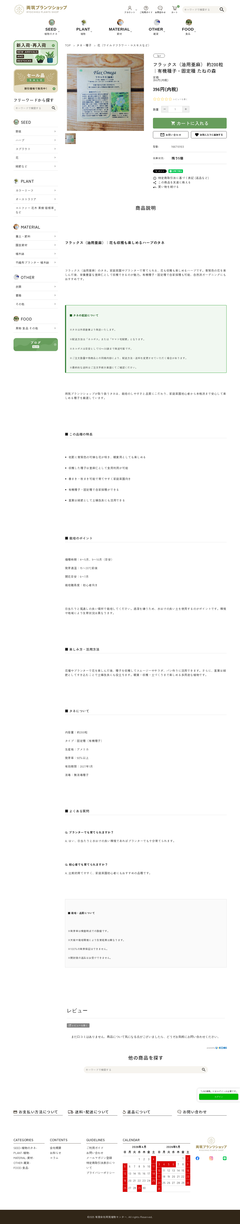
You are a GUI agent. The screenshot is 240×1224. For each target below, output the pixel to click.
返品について (137, 1111)
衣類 (19, 286)
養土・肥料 (23, 236)
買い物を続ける (166, 187)
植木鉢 (20, 254)
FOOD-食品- (21, 1168)
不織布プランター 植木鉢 (32, 262)
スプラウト (23, 149)
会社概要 (55, 1148)
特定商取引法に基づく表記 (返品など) (181, 178)
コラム (54, 1158)
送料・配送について (88, 1111)
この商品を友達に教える (172, 182)
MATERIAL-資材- (24, 1158)
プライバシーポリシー (100, 1172)
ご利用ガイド (94, 1148)
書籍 (19, 295)
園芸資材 (22, 245)
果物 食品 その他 (27, 328)
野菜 (19, 131)
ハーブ (20, 140)
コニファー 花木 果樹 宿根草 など (35, 210)
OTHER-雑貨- (22, 1163)
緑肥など (22, 166)
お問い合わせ (170, 134)
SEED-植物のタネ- (25, 1148)
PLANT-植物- (22, 1153)
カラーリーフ (25, 190)
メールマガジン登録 (99, 1158)
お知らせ (55, 1153)
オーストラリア (26, 199)
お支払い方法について (36, 1111)
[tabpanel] (105, 92)
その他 (20, 304)
